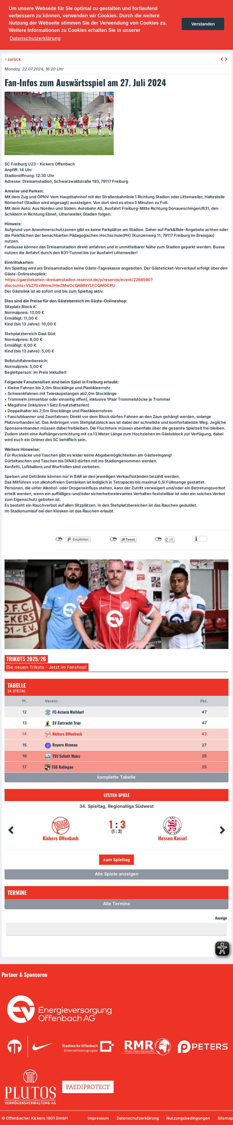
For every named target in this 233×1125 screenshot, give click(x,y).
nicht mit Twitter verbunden (113, 539)
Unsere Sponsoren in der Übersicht (39, 983)
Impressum (98, 1118)
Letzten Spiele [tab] (116, 795)
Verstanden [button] (203, 24)
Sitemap (225, 1118)
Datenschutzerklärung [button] (35, 38)
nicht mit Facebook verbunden (58, 539)
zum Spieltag (116, 859)
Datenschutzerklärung (138, 1118)
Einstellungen (203, 539)
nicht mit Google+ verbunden (158, 539)
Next (222, 830)
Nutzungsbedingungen (188, 1118)
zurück (13, 59)
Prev (11, 830)
